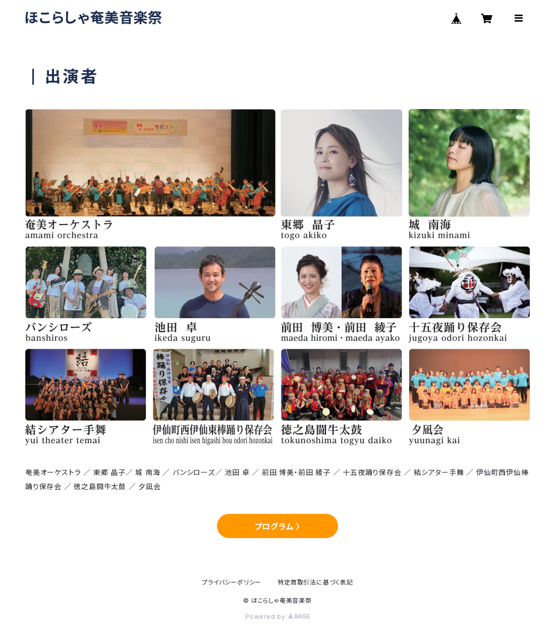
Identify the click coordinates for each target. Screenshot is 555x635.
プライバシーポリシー (231, 582)
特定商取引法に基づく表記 (315, 582)
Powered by (277, 616)
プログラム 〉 (277, 526)
